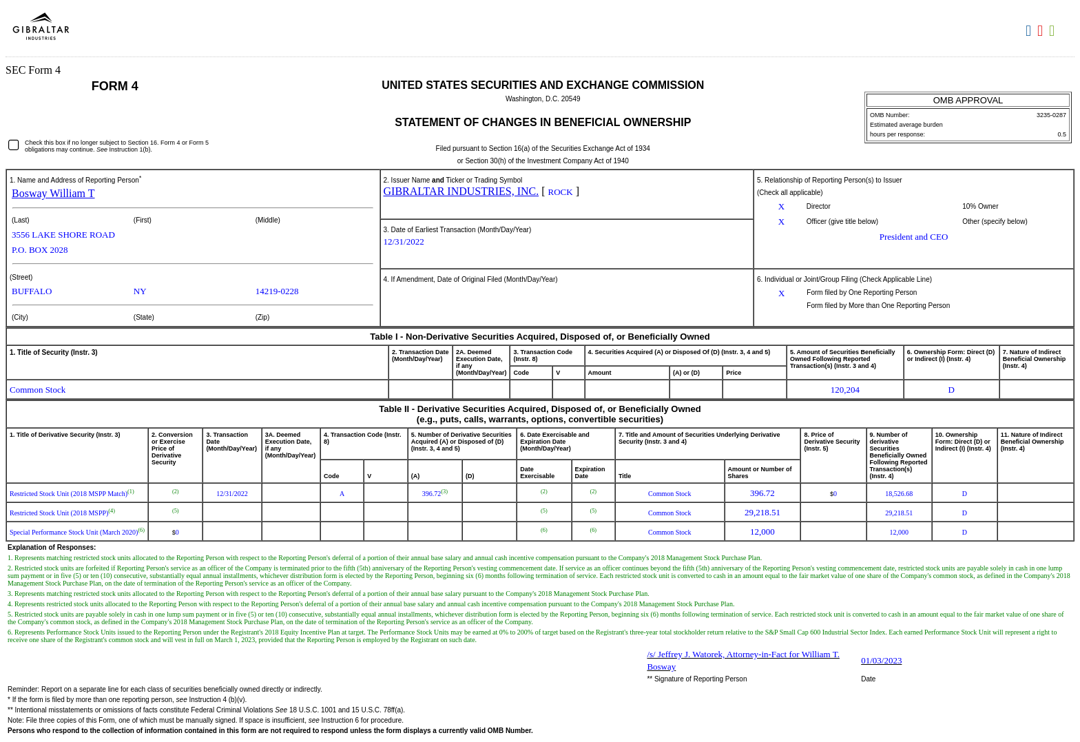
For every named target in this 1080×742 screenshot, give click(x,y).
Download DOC (1030, 31)
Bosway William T (53, 193)
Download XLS (1053, 31)
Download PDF (1041, 31)
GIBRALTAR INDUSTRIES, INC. (461, 191)
